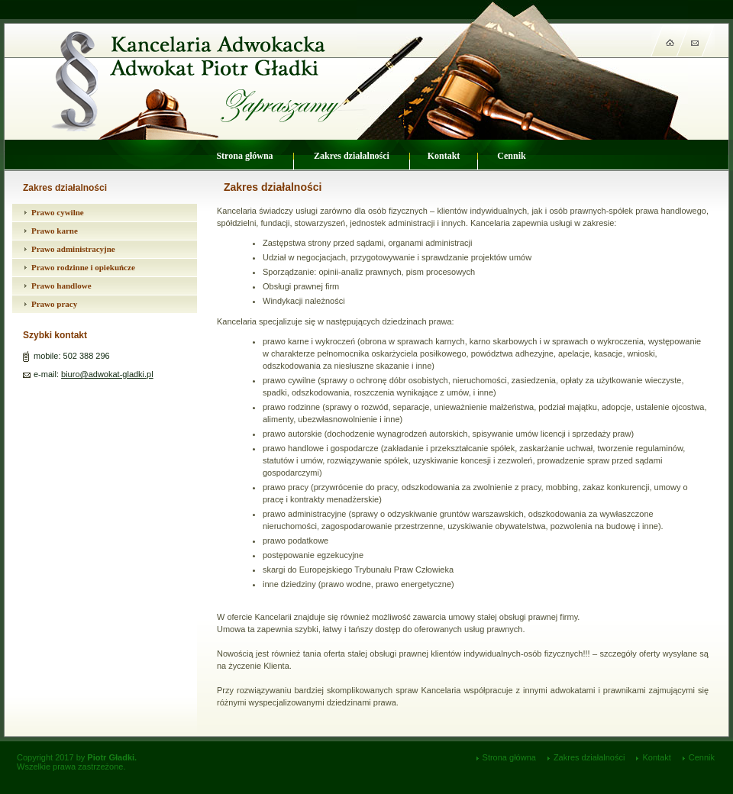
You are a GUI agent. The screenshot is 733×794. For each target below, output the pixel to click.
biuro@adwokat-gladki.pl (107, 374)
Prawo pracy (54, 303)
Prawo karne (54, 230)
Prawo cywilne (57, 212)
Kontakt (444, 155)
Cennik (511, 155)
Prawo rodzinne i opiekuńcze (83, 267)
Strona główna (244, 155)
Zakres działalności (351, 155)
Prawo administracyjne (73, 248)
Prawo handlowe (61, 285)
